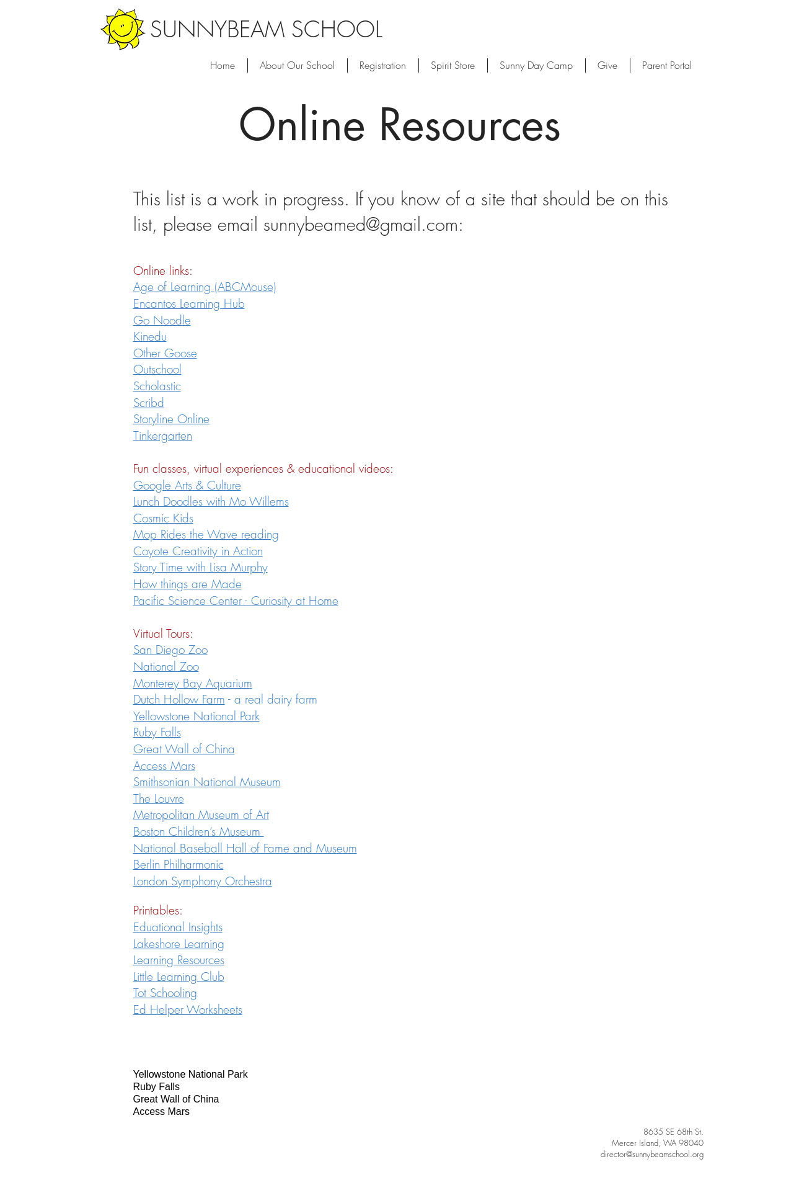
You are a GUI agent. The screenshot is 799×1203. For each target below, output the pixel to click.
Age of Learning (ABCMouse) (204, 287)
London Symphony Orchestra (202, 881)
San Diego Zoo (170, 650)
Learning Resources (178, 960)
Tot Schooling (165, 993)
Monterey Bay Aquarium (192, 683)
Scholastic (157, 386)
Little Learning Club (178, 976)
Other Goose (165, 353)
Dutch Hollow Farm (179, 699)
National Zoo (166, 666)
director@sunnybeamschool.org (652, 1154)
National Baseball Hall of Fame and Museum (245, 848)
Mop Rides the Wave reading (206, 534)
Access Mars (164, 766)
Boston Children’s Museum (198, 831)
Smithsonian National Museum (207, 782)
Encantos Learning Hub (189, 303)
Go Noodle (162, 320)
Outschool (157, 369)
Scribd (148, 403)
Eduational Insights (178, 927)
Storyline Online (171, 419)
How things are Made (187, 584)
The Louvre (158, 798)
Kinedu (150, 336)
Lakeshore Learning (178, 944)
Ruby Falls (157, 732)
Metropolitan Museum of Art (201, 815)
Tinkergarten (162, 435)
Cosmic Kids (163, 518)
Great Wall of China (184, 749)
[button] (536, 65)
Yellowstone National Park (196, 716)
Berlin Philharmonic (178, 864)
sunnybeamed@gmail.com (360, 224)
